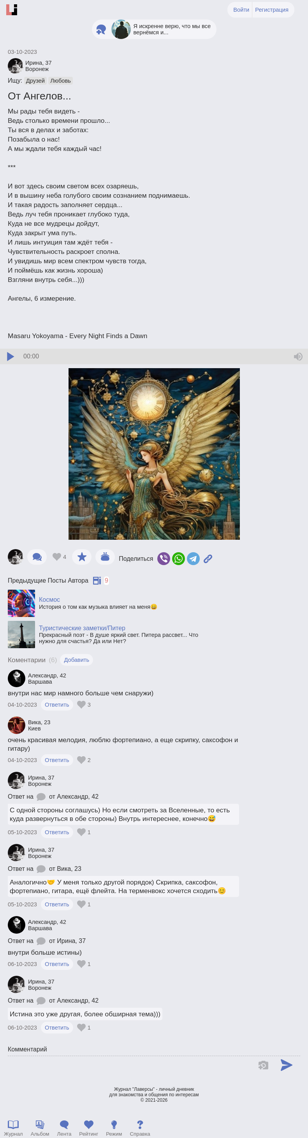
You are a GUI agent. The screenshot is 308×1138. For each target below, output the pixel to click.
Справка (140, 1134)
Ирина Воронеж (38, 66)
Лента (64, 1134)
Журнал (13, 1134)
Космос (49, 599)
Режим (114, 1134)
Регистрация (272, 10)
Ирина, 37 (71, 941)
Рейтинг (88, 1134)
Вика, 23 (69, 868)
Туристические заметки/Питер (82, 628)
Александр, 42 (78, 796)
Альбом (40, 1134)
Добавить (76, 660)
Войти (241, 10)
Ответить (57, 705)
